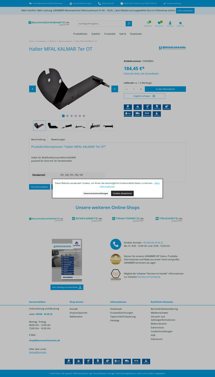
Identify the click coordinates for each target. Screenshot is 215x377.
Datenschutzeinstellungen (96, 193)
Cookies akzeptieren (122, 193)
